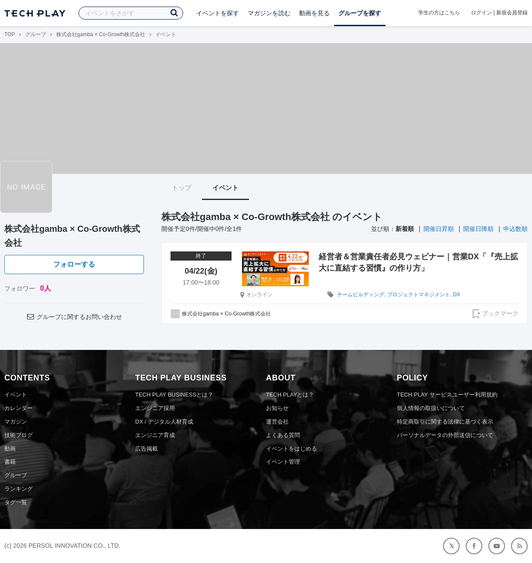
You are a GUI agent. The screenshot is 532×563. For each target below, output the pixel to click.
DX (456, 295)
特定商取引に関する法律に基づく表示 (445, 421)
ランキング (18, 488)
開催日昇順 (438, 228)
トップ (181, 187)
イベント (225, 187)
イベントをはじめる (291, 448)
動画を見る (314, 13)
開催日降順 (478, 228)
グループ (35, 34)
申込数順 (515, 228)
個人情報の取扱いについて (431, 408)
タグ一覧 (15, 502)
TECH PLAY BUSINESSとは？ (174, 394)
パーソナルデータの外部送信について (445, 435)
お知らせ (277, 408)
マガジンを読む (269, 13)
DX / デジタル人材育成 (164, 421)
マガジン (15, 421)
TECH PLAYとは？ (290, 394)
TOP (9, 34)
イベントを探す (217, 13)
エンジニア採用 (155, 408)
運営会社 (277, 421)
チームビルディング (360, 295)
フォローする (74, 264)
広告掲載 (146, 448)
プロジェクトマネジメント (418, 295)
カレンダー (18, 408)
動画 (10, 448)
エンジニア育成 (155, 435)
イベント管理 (283, 461)
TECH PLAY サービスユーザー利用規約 (447, 394)
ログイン (481, 13)
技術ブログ (18, 435)
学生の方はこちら (439, 13)
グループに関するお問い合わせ (74, 316)
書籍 (10, 461)
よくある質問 (283, 435)
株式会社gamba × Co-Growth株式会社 (100, 34)
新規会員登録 (512, 13)
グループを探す (359, 13)
